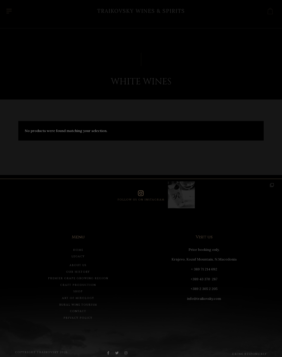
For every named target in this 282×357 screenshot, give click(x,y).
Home (78, 250)
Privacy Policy (78, 318)
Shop (78, 291)
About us (78, 265)
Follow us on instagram (141, 195)
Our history (78, 272)
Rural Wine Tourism (78, 304)
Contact (78, 311)
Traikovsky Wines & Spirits (141, 10)
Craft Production (78, 285)
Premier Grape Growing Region (78, 278)
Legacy (78, 256)
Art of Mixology (78, 298)
